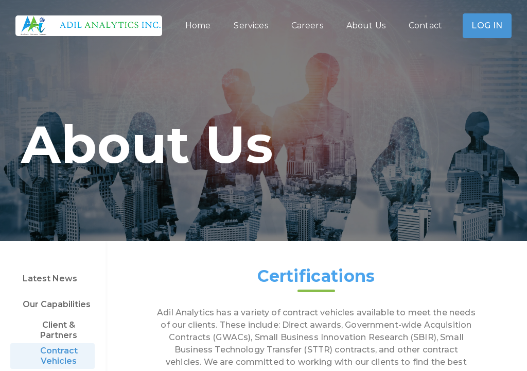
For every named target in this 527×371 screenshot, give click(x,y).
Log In (487, 26)
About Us (365, 25)
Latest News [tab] (50, 278)
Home (198, 25)
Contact (425, 25)
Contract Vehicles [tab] (59, 356)
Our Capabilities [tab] (57, 304)
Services (251, 25)
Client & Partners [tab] (58, 330)
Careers (307, 25)
